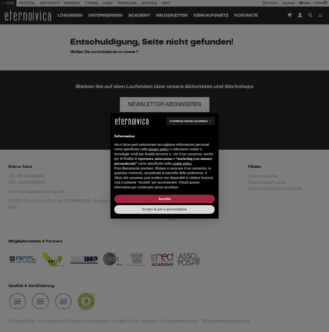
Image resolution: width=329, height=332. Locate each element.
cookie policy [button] (181, 163)
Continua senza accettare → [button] (191, 121)
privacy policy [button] (159, 149)
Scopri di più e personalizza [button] (164, 209)
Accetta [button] (164, 199)
